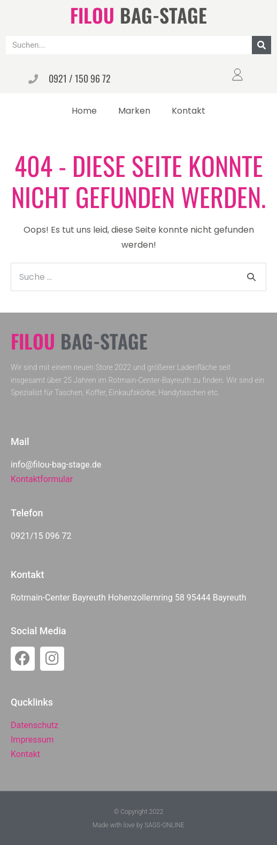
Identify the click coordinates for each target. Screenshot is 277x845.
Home (84, 111)
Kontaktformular (42, 479)
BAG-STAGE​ (163, 15)
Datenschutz (34, 725)
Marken (134, 111)
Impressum (32, 740)
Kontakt (188, 111)
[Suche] (261, 45)
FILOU (92, 15)
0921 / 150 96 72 (80, 78)
